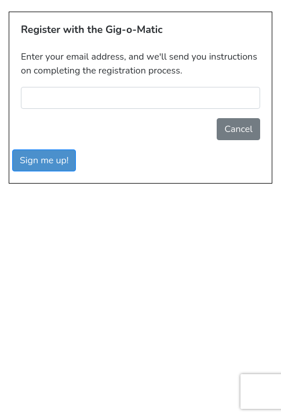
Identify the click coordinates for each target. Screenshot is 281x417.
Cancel (238, 129)
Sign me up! (44, 160)
